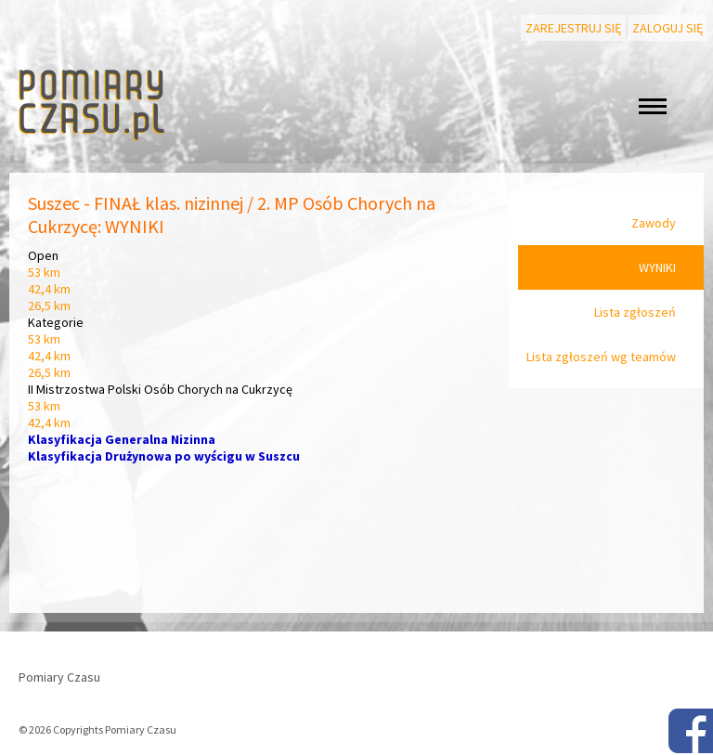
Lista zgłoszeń (635, 312)
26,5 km (49, 305)
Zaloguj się (667, 28)
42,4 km (49, 288)
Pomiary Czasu (59, 677)
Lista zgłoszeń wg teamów (601, 356)
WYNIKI (657, 267)
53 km (44, 272)
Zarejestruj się (573, 28)
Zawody (653, 223)
